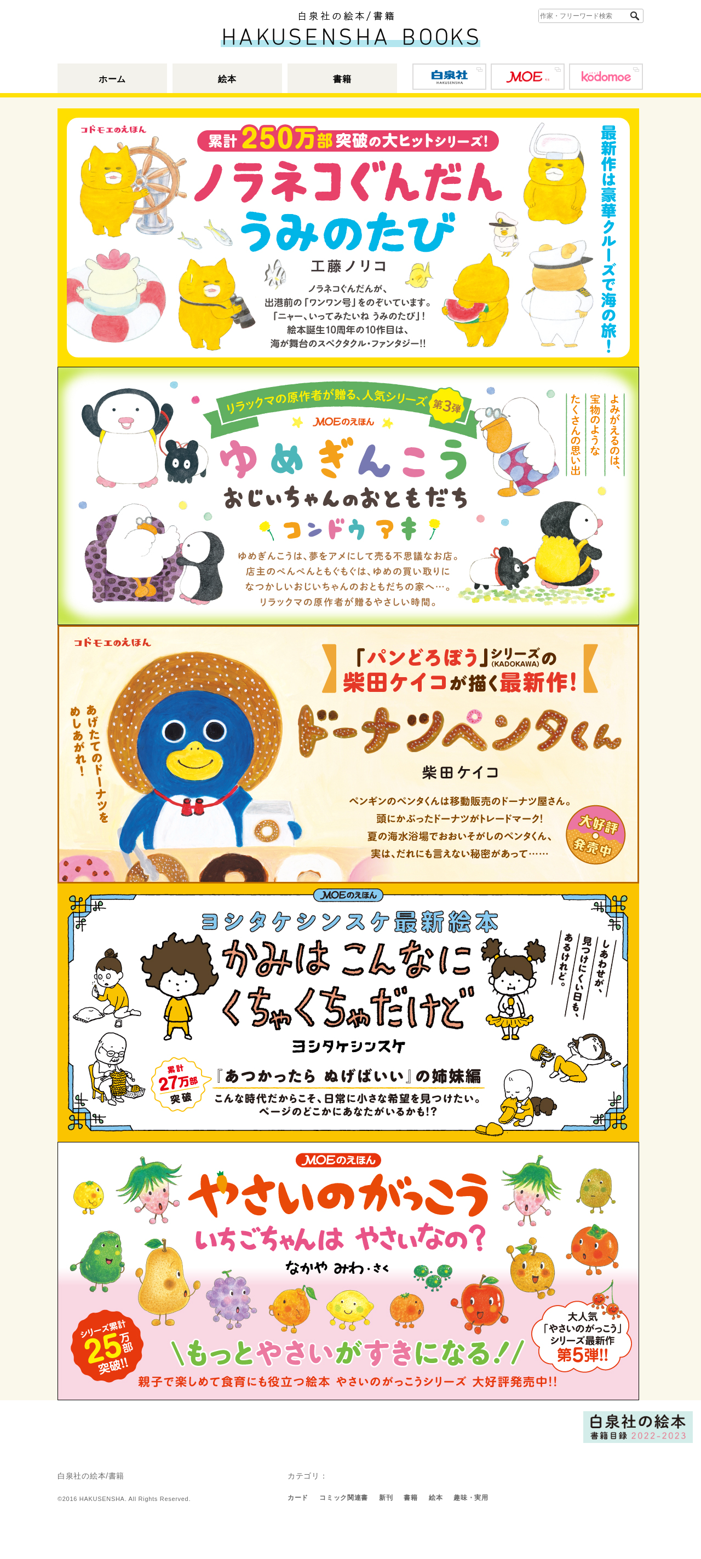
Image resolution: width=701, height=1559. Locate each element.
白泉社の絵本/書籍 (91, 1475)
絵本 (227, 79)
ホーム (112, 79)
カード (298, 1498)
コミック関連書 (343, 1498)
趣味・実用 (471, 1498)
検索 (636, 16)
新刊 (386, 1498)
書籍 (342, 79)
